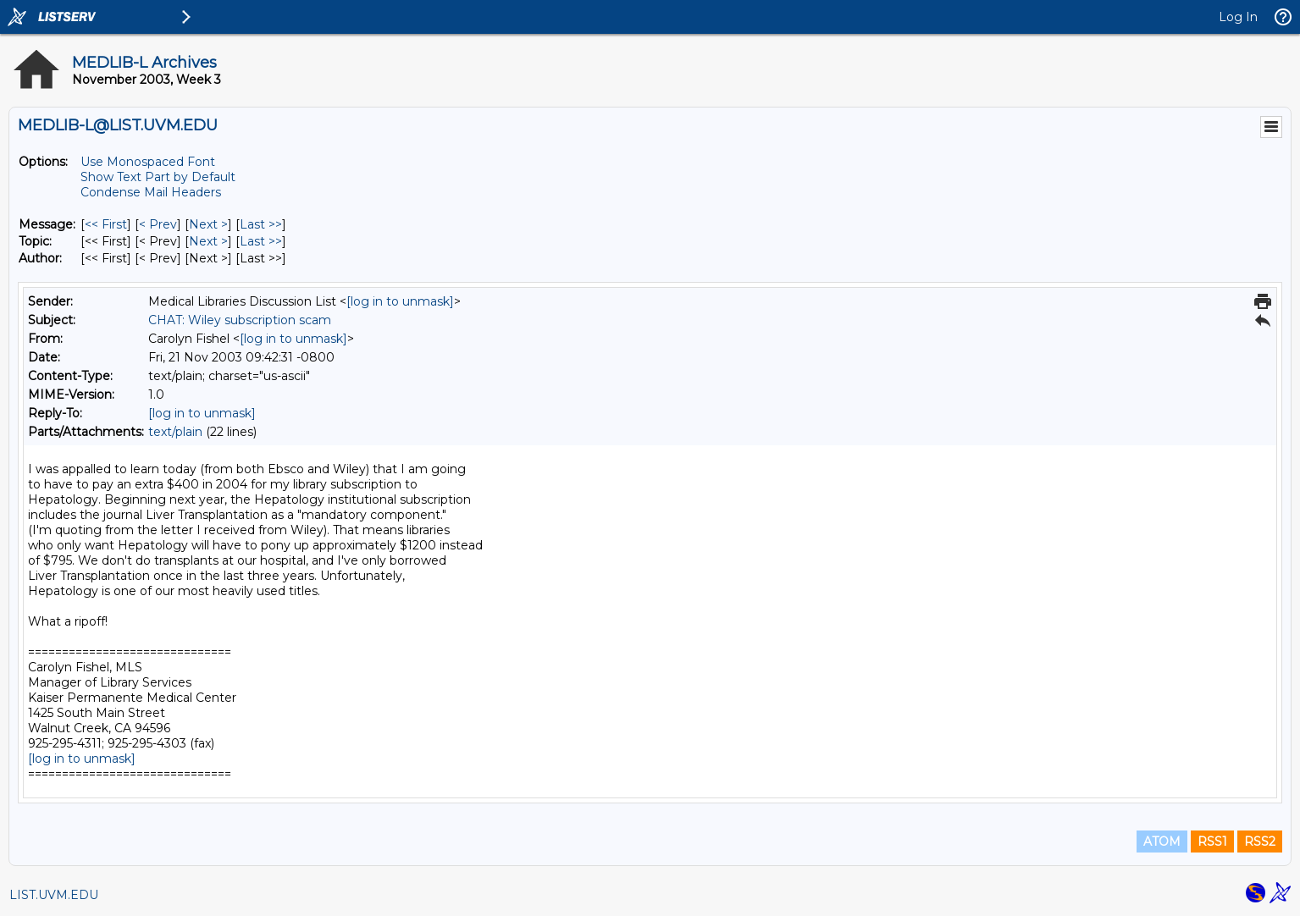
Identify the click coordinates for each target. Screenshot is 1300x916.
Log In (1238, 17)
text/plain (175, 431)
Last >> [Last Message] (261, 224)
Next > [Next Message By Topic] (208, 241)
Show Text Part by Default (157, 177)
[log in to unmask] (400, 301)
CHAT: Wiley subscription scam (239, 320)
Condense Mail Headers (150, 192)
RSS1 (1212, 841)
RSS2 (1259, 841)
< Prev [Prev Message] (158, 224)
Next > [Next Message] (208, 224)
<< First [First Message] (106, 224)
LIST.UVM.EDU (53, 894)
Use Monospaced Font (147, 161)
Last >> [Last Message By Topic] (261, 241)
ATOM (1162, 841)
